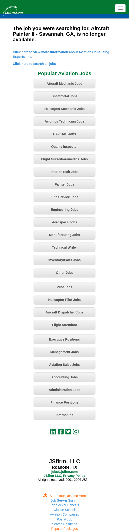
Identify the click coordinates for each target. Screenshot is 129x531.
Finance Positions (64, 402)
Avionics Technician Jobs (64, 121)
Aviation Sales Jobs (64, 364)
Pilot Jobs (64, 287)
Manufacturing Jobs (64, 235)
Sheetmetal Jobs (64, 96)
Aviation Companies (64, 514)
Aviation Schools (64, 510)
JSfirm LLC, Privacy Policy (64, 476)
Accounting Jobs (64, 377)
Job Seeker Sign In (64, 500)
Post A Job (64, 519)
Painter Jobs (64, 184)
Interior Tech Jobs (64, 172)
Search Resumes (64, 524)
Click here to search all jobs (34, 64)
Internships (64, 415)
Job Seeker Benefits (64, 505)
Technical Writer (64, 247)
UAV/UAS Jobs (64, 134)
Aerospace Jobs (64, 222)
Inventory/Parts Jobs (64, 260)
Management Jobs (64, 352)
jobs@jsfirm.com (64, 472)
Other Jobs (64, 272)
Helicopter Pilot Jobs (64, 300)
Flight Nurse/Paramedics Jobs (64, 159)
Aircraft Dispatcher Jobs (65, 312)
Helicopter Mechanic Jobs (64, 109)
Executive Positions (64, 339)
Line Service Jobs (64, 197)
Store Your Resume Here (64, 496)
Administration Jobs (64, 390)
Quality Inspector (64, 146)
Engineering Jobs (64, 209)
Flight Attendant (64, 325)
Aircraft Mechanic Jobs (64, 83)
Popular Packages (64, 529)
